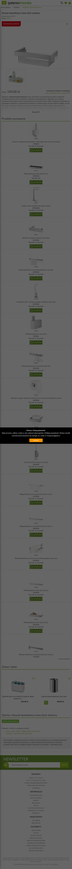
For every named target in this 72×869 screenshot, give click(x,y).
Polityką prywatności (52, 433)
